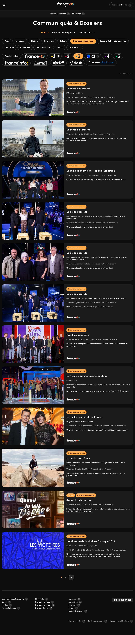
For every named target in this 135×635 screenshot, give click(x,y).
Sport (62, 48)
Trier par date (126, 75)
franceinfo (73, 603)
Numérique (26, 48)
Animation (20, 41)
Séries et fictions (45, 48)
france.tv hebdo (119, 5)
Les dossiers (85, 33)
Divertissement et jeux (86, 41)
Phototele (76, 14)
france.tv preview (58, 14)
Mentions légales (74, 622)
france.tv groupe (42, 603)
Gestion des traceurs (95, 622)
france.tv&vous (42, 609)
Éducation (9, 48)
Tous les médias (12, 57)
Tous (43, 33)
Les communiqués (62, 33)
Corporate (50, 41)
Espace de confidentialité (119, 622)
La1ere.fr (72, 606)
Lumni (71, 609)
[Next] (71, 578)
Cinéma (35, 41)
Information (76, 48)
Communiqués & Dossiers (13, 600)
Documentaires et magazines (116, 41)
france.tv (72, 600)
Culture (65, 41)
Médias (5, 606)
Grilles (4, 603)
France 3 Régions (75, 612)
